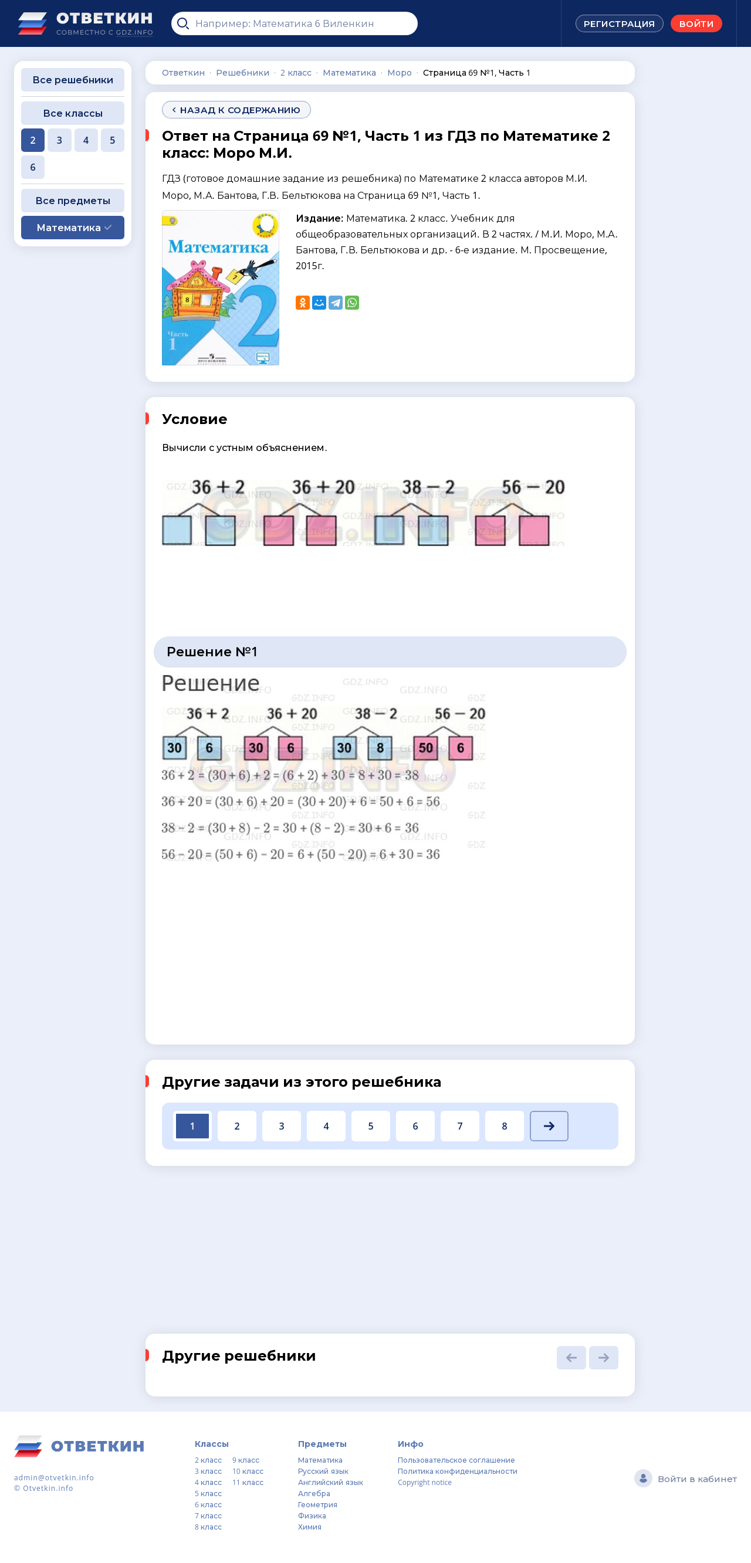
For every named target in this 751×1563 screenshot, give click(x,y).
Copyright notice (425, 1482)
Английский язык (330, 1482)
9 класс (245, 1460)
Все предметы (72, 200)
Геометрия (317, 1505)
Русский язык (323, 1471)
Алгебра (314, 1493)
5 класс (208, 1493)
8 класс (208, 1527)
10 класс (247, 1471)
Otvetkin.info (48, 1488)
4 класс (208, 1482)
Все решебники (72, 79)
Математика (320, 1460)
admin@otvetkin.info (54, 1478)
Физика (312, 1516)
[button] (549, 1126)
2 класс (208, 1460)
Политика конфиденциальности (457, 1471)
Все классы (73, 113)
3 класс (208, 1471)
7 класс (208, 1516)
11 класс (247, 1482)
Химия (310, 1527)
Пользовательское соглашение (456, 1460)
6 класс (208, 1505)
